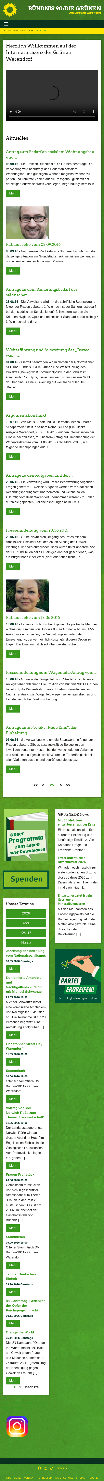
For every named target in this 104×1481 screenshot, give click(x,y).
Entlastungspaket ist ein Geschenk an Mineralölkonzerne (75, 899)
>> (68, 785)
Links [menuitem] (60, 1468)
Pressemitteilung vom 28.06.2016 (37, 530)
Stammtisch (15, 1071)
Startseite (13, 1477)
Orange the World (20, 1332)
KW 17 (26, 933)
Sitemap (81, 1477)
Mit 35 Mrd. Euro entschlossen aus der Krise (77, 822)
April (26, 923)
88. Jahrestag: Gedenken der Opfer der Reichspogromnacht (26, 1305)
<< (35, 785)
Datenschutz (64, 1477)
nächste (32, 1387)
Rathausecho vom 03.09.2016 (33, 244)
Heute (26, 943)
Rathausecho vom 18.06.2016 (33, 617)
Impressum (45, 1477)
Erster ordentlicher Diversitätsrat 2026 (72, 860)
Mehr (12, 193)
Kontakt (29, 1477)
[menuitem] (13, 1477)
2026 (26, 913)
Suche (93, 1477)
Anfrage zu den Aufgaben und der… (39, 475)
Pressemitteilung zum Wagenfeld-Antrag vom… (52, 672)
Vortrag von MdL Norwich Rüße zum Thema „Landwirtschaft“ (25, 1112)
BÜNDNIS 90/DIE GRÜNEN (64, 8)
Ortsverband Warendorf (19, 30)
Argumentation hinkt (26, 415)
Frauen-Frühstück (20, 1174)
